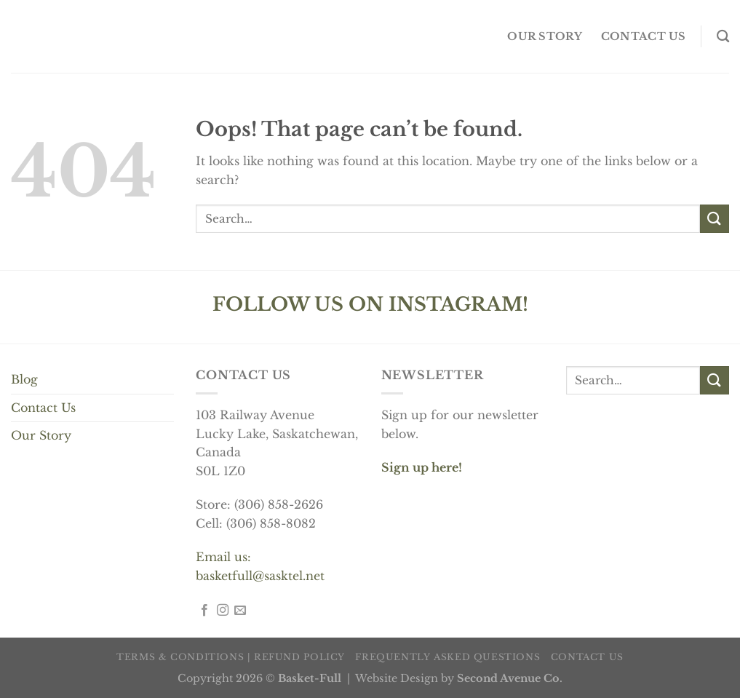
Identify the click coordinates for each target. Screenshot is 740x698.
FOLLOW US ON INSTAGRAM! (370, 304)
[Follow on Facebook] (204, 610)
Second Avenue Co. (509, 678)
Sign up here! (421, 467)
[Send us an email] (240, 610)
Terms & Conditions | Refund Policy (230, 656)
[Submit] (714, 219)
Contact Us (43, 407)
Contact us (643, 36)
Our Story (41, 435)
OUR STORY (544, 36)
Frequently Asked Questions (447, 656)
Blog (24, 379)
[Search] (723, 37)
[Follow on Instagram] (222, 610)
